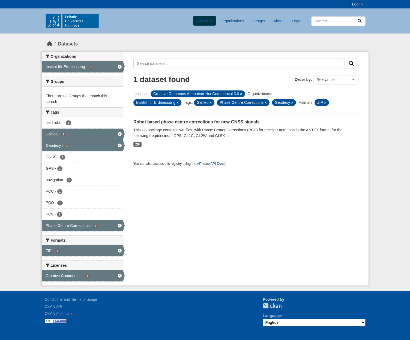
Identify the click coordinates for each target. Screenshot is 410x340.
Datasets (204, 21)
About (278, 21)
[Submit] (359, 21)
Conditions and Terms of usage (71, 299)
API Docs (218, 164)
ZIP (137, 144)
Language (272, 316)
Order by (303, 79)
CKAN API (53, 306)
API (199, 164)
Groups (259, 21)
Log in (357, 4)
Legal (296, 21)
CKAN (272, 306)
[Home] (49, 44)
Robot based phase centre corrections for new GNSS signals (196, 122)
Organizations (232, 21)
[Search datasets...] (338, 21)
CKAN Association (60, 313)
